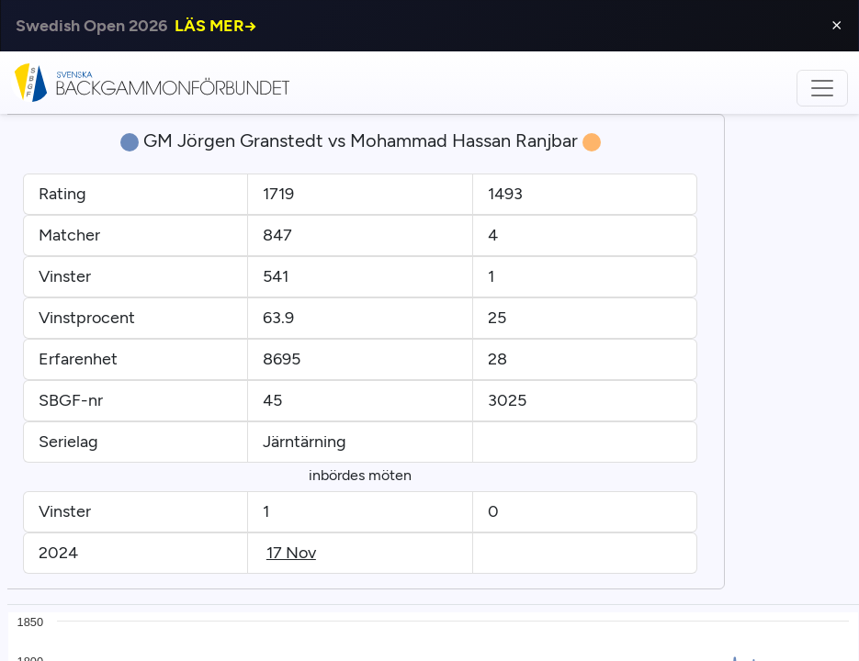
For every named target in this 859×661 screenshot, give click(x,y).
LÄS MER (216, 26)
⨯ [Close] (836, 25)
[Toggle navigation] (822, 88)
